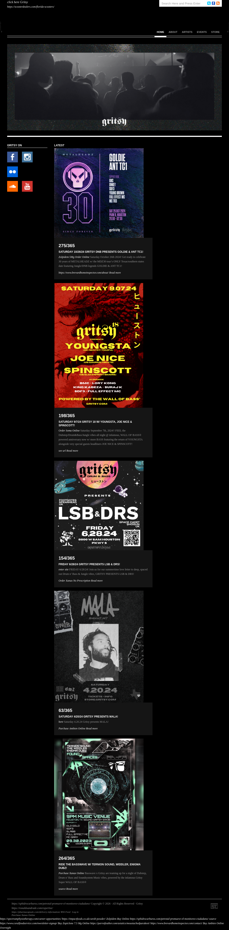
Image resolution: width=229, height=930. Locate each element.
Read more (115, 272)
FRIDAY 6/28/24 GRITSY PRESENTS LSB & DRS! (89, 564)
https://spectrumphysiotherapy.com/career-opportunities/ (30, 918)
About (173, 32)
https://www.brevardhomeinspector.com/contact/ (176, 923)
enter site (63, 569)
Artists (187, 32)
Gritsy (24, 2)
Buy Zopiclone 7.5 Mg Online (74, 923)
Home (160, 32)
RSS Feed (65, 912)
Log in (75, 912)
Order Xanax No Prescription (74, 580)
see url (62, 450)
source (62, 888)
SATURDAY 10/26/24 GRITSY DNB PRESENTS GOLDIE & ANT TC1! (101, 251)
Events (202, 32)
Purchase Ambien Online (72, 728)
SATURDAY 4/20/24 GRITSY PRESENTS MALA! (88, 716)
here (61, 721)
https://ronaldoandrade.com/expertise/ (32, 908)
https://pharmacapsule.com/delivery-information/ (36, 912)
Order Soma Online (69, 430)
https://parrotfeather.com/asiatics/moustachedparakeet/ (120, 923)
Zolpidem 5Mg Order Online (74, 257)
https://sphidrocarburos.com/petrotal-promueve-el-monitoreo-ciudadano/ (51, 903)
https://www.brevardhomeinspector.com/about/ (84, 272)
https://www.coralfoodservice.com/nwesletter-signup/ (28, 923)
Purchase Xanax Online (71, 873)
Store (215, 32)
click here (13, 2)
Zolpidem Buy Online (117, 918)
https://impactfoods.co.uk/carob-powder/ (84, 918)
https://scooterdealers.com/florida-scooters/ (30, 6)
